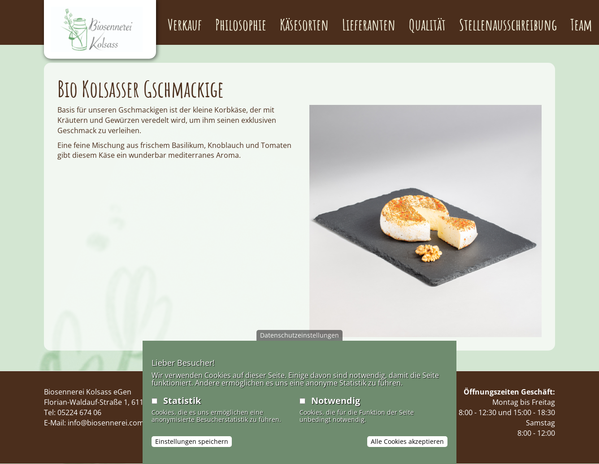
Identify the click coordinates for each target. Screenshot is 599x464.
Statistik (182, 401)
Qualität (427, 24)
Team (581, 24)
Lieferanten (368, 24)
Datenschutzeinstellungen (299, 335)
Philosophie (240, 24)
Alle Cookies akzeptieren (407, 441)
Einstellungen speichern (191, 441)
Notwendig (335, 401)
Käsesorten (304, 24)
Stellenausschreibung (508, 24)
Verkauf (185, 24)
